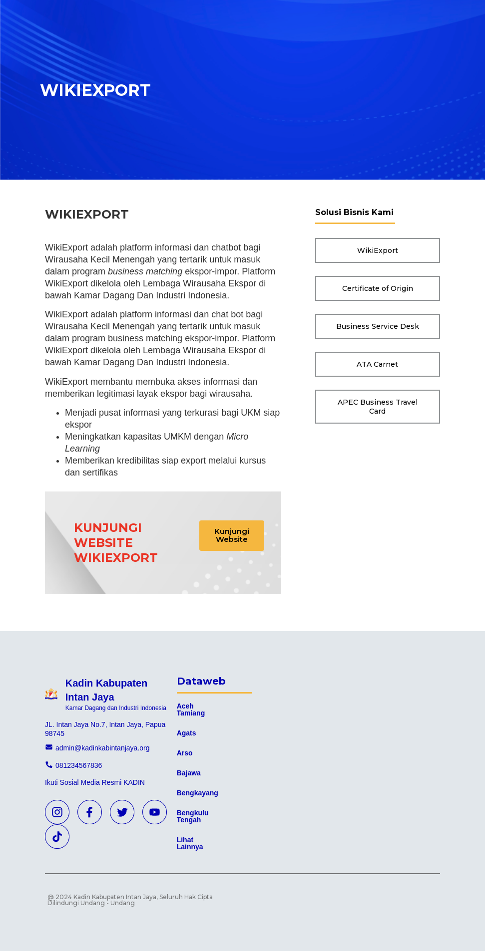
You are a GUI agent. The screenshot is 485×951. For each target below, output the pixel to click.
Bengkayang (197, 793)
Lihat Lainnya (190, 843)
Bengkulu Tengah (193, 816)
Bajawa (189, 773)
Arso (185, 753)
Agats (186, 733)
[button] (232, 536)
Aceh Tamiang (191, 709)
